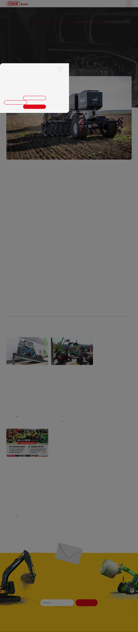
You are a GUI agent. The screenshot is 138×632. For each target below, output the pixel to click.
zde (62, 91)
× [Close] (60, 69)
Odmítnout (15, 102)
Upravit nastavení (34, 98)
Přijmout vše (34, 107)
